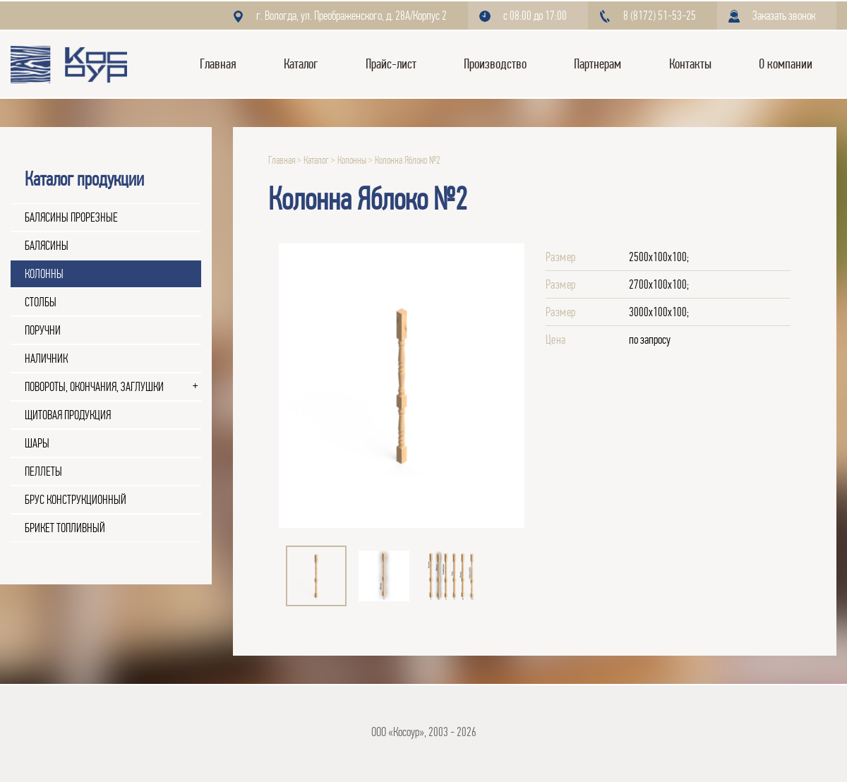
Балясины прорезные (71, 217)
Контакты (690, 64)
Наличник (46, 358)
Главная (218, 64)
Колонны (44, 274)
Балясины (46, 246)
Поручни (43, 330)
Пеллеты (43, 471)
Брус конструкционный (75, 500)
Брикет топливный (65, 528)
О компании (785, 64)
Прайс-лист (391, 64)
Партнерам (597, 64)
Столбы (40, 302)
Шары (37, 443)
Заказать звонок (783, 15)
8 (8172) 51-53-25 (659, 15)
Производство (495, 64)
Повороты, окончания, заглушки (94, 387)
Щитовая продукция (68, 415)
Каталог (301, 64)
